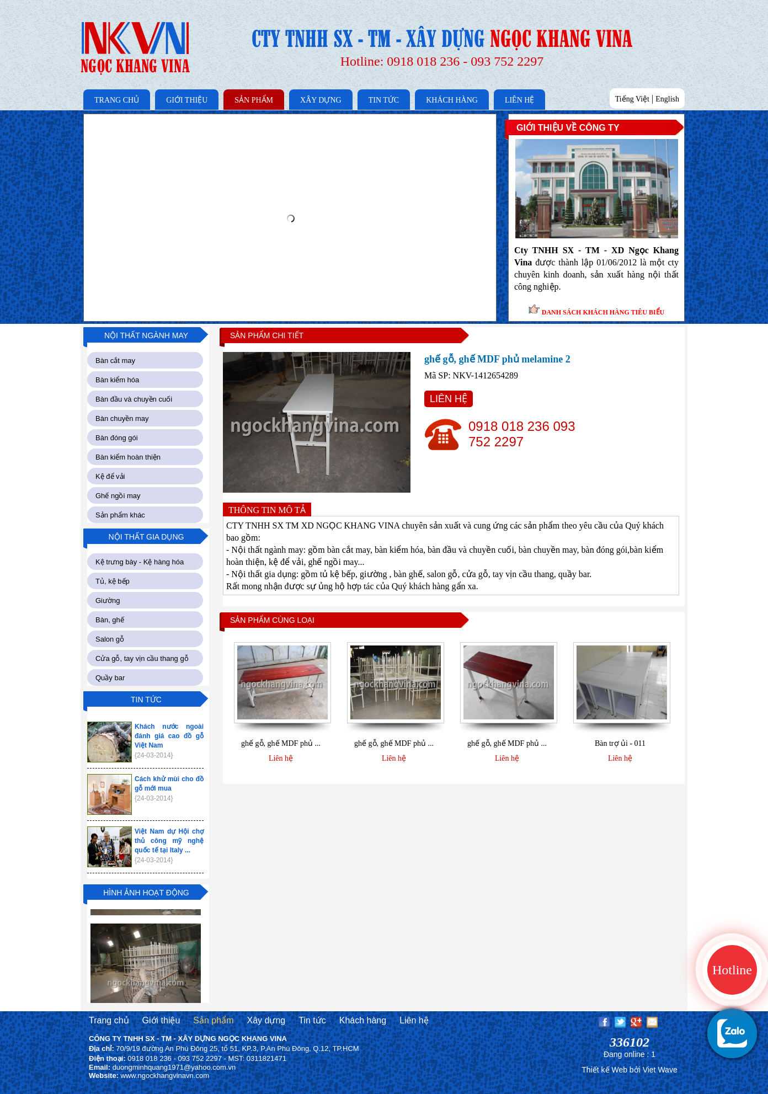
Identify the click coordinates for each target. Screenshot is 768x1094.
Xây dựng (266, 1020)
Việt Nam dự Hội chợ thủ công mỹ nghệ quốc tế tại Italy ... (169, 841)
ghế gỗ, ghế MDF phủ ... (281, 743)
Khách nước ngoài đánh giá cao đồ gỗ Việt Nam (169, 736)
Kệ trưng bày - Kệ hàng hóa (139, 562)
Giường (107, 600)
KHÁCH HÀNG (452, 100)
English (667, 99)
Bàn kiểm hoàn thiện (128, 457)
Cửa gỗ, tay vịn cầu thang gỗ (142, 658)
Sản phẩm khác (120, 515)
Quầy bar (110, 678)
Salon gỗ (109, 639)
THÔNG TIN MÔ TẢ (267, 510)
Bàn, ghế (109, 620)
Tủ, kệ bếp (112, 581)
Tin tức (312, 1020)
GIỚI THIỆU (186, 100)
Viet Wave (660, 1069)
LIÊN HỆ (520, 100)
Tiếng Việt (632, 99)
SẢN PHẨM (253, 100)
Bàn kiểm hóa (117, 380)
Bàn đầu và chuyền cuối (133, 399)
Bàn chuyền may (122, 418)
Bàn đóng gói (116, 438)
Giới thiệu (161, 1020)
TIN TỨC (384, 100)
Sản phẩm (213, 1020)
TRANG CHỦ (116, 100)
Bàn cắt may (115, 360)
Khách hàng (362, 1020)
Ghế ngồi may (117, 496)
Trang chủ (109, 1020)
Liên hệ (281, 758)
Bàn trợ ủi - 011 (620, 743)
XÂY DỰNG (321, 100)
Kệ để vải (110, 476)
